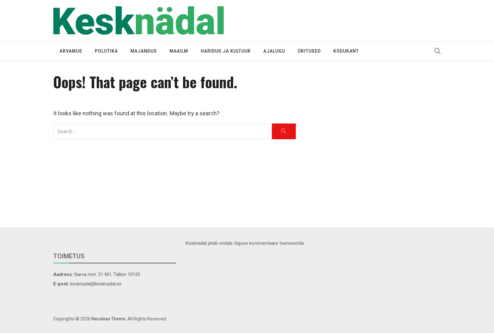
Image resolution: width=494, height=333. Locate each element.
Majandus (143, 51)
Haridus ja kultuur (226, 51)
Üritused (309, 51)
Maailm (178, 51)
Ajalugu (274, 51)
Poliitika (106, 51)
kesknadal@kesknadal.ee (96, 284)
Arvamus (71, 51)
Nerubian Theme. (109, 318)
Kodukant (346, 51)
